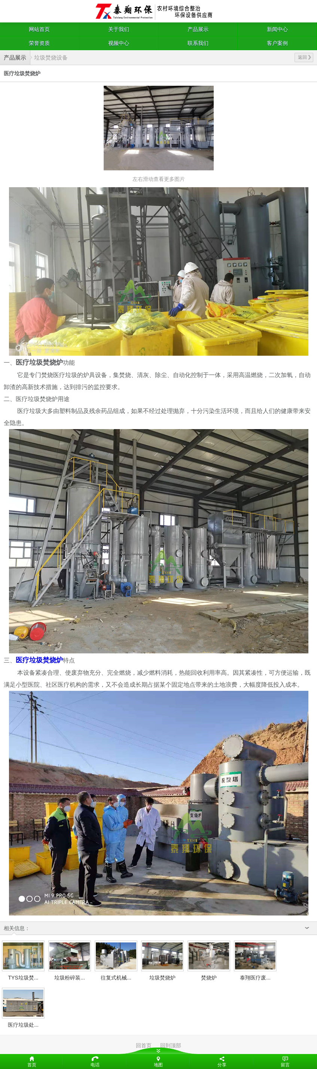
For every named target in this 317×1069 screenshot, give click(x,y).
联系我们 (198, 43)
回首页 (144, 1045)
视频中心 (118, 43)
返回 (304, 57)
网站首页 (39, 29)
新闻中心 (277, 29)
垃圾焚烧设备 (51, 57)
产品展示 (198, 29)
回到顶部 (170, 1045)
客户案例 (277, 43)
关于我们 (118, 29)
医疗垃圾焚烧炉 (39, 660)
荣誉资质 (39, 43)
